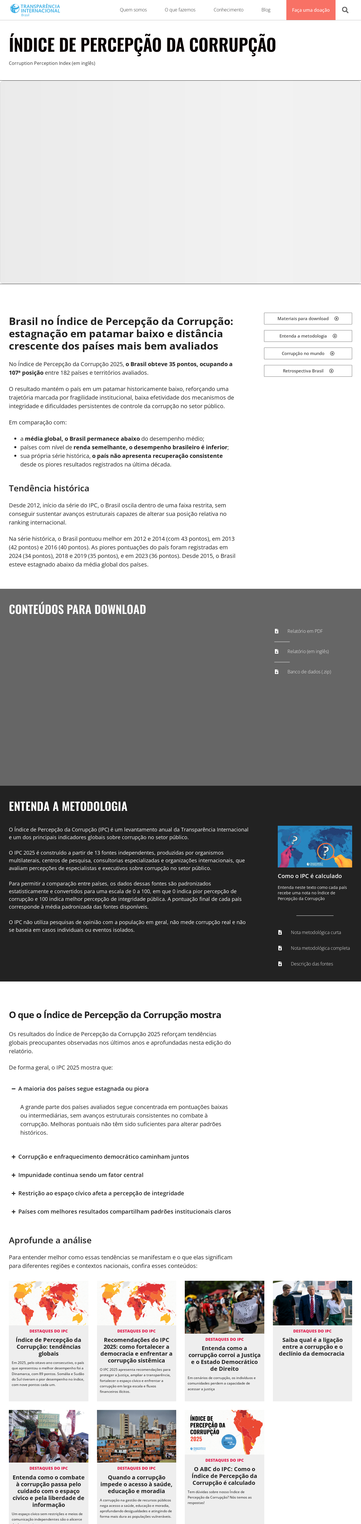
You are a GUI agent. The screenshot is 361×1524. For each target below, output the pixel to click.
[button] (345, 10)
